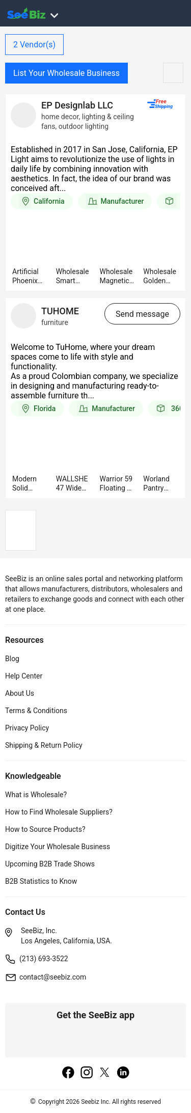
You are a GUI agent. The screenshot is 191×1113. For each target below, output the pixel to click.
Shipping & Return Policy (44, 745)
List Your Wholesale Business (66, 73)
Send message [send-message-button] (142, 314)
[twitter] (105, 1073)
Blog (12, 659)
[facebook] (68, 1073)
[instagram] (86, 1073)
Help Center (23, 676)
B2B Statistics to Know (41, 881)
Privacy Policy (27, 728)
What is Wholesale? (36, 795)
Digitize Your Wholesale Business (57, 847)
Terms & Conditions (36, 711)
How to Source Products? (45, 829)
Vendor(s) (34, 44)
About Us (19, 693)
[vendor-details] (23, 115)
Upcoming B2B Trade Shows (50, 864)
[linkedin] (123, 1073)
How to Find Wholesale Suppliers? (59, 812)
